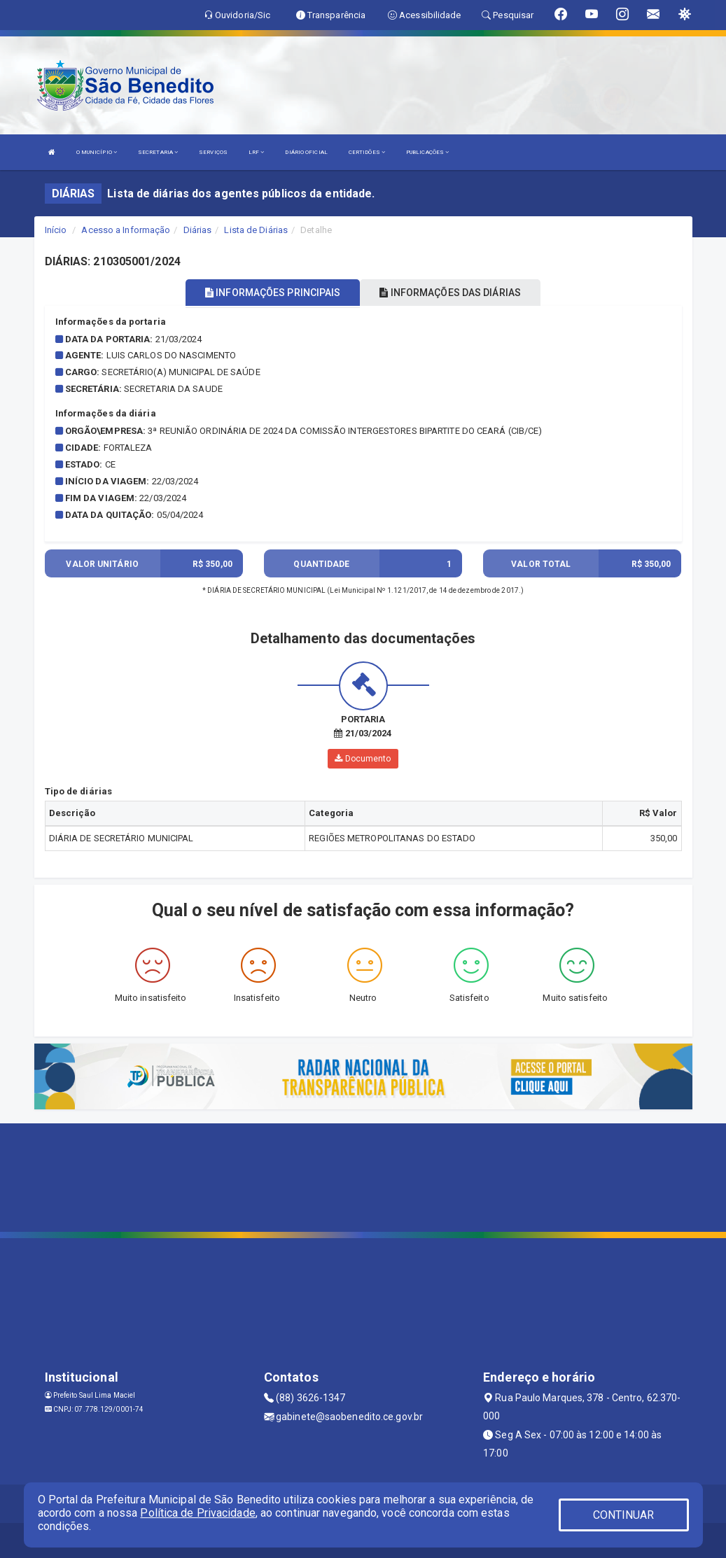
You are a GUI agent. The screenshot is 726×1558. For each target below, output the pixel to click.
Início (56, 230)
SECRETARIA (158, 152)
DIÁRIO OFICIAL (306, 152)
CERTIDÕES (367, 152)
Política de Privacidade (197, 1513)
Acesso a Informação (125, 230)
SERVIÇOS (213, 152)
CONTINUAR (624, 1515)
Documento (363, 759)
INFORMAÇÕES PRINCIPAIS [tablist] (272, 292)
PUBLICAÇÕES (427, 152)
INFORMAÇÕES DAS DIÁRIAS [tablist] (450, 292)
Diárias (197, 230)
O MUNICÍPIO (96, 152)
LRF (257, 152)
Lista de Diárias (256, 230)
